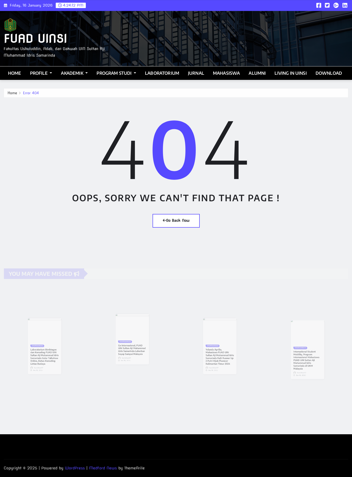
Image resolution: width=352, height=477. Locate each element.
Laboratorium (162, 73)
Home (14, 73)
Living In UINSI (291, 73)
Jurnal (196, 73)
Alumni (257, 73)
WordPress (75, 468)
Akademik (74, 73)
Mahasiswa (226, 73)
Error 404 (31, 94)
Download (329, 73)
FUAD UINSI (35, 38)
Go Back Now (176, 220)
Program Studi (116, 73)
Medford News (103, 468)
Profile (41, 73)
